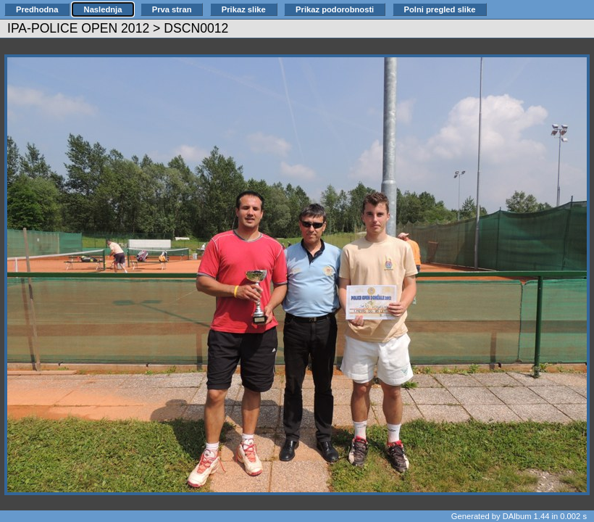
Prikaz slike (244, 9)
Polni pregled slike (440, 9)
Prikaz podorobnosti (335, 9)
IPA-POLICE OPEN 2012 (78, 28)
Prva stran (172, 9)
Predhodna (37, 9)
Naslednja (103, 9)
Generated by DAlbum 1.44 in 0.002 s (519, 516)
